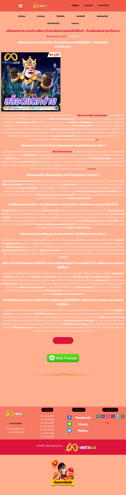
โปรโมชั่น (60, 16)
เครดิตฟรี (80, 16)
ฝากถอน (41, 16)
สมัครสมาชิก (102, 16)
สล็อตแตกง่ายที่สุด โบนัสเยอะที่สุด (92, 115)
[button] (20, 5)
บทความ (75, 23)
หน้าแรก (21, 16)
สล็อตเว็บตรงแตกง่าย (62, 151)
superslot (91, 168)
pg (96, 139)
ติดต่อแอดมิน (53, 23)
